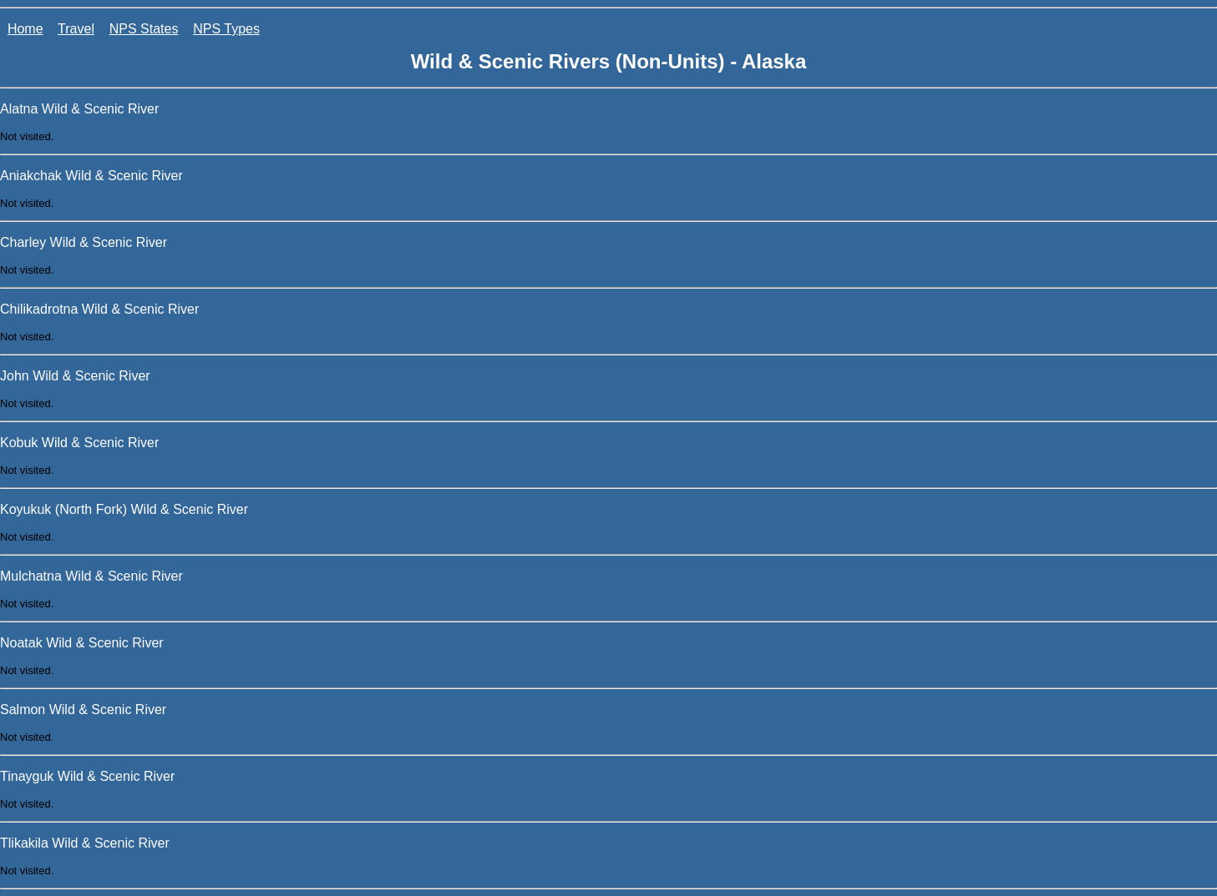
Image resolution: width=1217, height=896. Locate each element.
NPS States (144, 29)
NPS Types (226, 29)
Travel (76, 29)
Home (25, 29)
